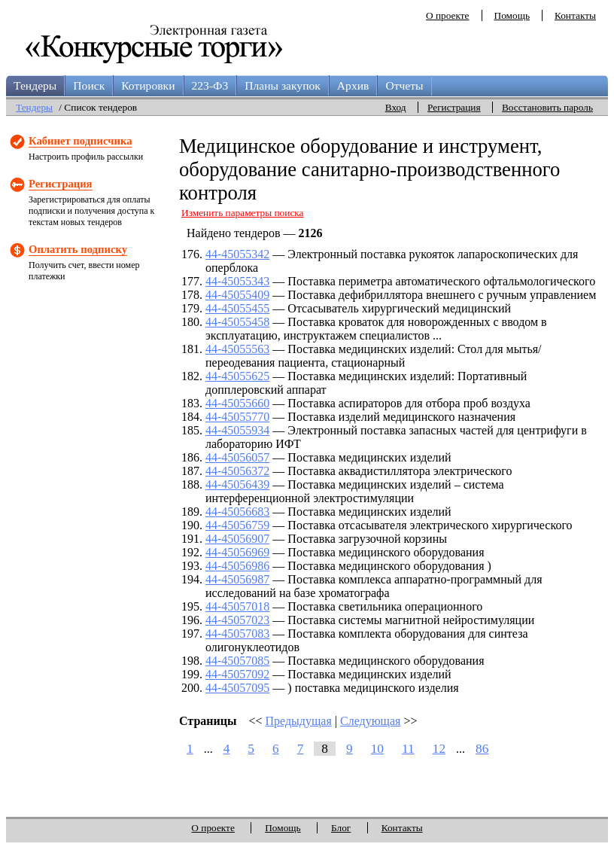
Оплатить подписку (78, 249)
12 (439, 749)
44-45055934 (237, 430)
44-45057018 (237, 606)
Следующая (370, 720)
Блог (341, 827)
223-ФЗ (210, 85)
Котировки (148, 85)
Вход (395, 107)
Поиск (89, 85)
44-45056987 (237, 579)
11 (408, 749)
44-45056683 (237, 511)
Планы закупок (283, 85)
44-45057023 (237, 620)
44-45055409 (237, 294)
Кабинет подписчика (80, 141)
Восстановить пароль (547, 107)
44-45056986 (237, 565)
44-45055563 (237, 349)
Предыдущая (299, 720)
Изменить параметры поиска (242, 212)
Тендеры (35, 85)
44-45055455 (237, 308)
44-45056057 (237, 457)
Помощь (512, 15)
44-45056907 (237, 538)
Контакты (575, 15)
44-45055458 (237, 321)
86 (482, 749)
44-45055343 (237, 281)
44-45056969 (237, 552)
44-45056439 (237, 484)
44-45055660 (237, 403)
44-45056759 (237, 525)
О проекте (448, 15)
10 (377, 749)
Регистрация (454, 107)
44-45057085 (237, 660)
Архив (353, 85)
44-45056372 (237, 471)
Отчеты (404, 85)
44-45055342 (237, 254)
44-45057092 (237, 674)
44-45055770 (237, 416)
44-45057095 (237, 687)
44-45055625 (237, 376)
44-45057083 (237, 633)
